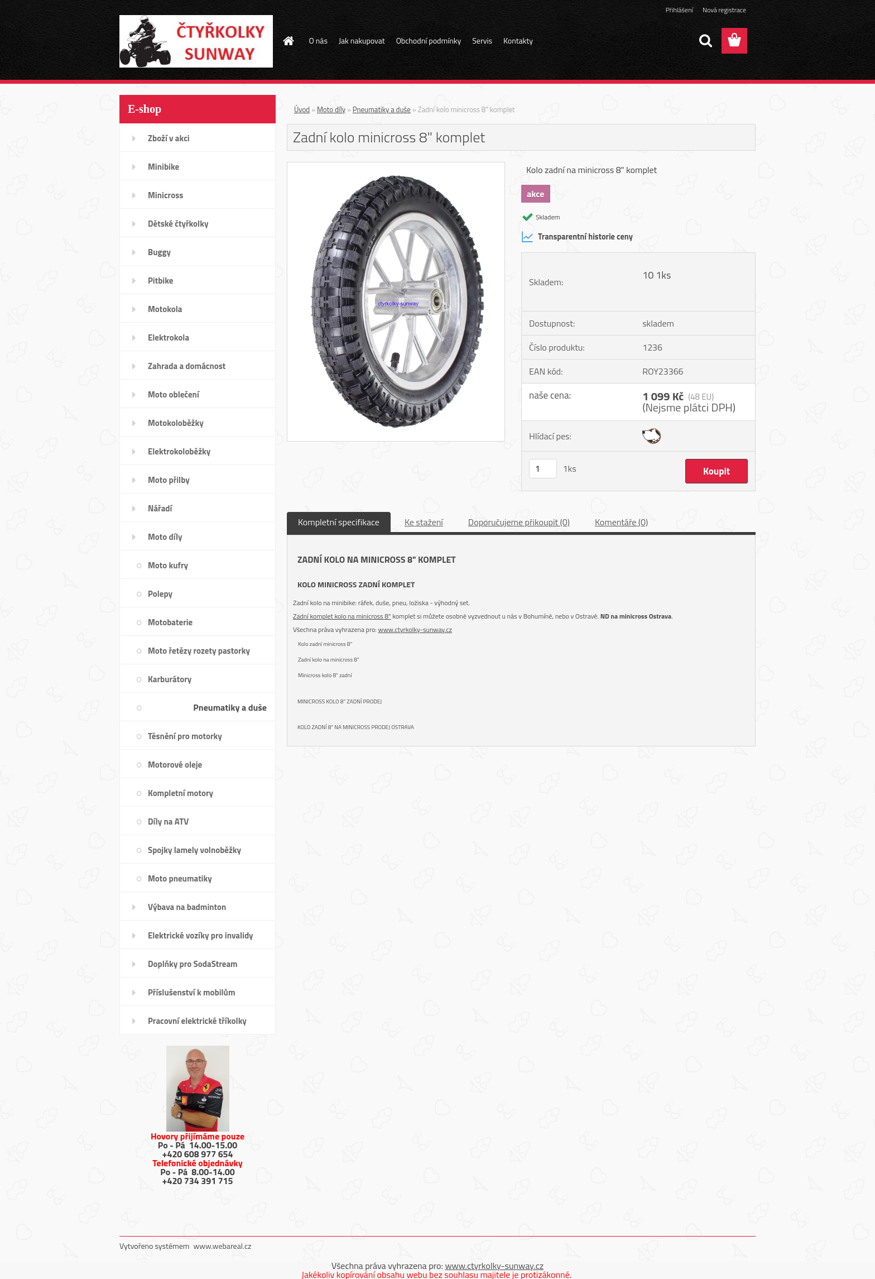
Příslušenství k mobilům (191, 992)
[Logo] (196, 41)
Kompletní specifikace (338, 522)
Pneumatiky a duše (230, 707)
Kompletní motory (180, 793)
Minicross (165, 195)
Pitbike (160, 280)
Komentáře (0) (621, 522)
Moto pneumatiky (180, 878)
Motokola (165, 309)
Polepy (160, 593)
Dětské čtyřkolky (178, 223)
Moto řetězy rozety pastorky (199, 650)
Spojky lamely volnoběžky (194, 850)
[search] (705, 41)
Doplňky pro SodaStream (193, 963)
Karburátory (169, 679)
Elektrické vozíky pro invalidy (200, 935)
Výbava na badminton (187, 906)
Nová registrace (724, 9)
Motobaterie (170, 622)
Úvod (302, 109)
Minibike (163, 166)
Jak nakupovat (362, 40)
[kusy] (543, 468)
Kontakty (518, 40)
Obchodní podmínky (428, 40)
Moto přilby (169, 479)
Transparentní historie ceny (577, 237)
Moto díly (165, 536)
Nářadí (160, 508)
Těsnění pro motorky (185, 736)
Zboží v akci (169, 138)
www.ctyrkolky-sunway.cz (415, 629)
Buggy (159, 252)
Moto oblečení (173, 394)
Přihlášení (679, 9)
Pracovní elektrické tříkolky (197, 1020)
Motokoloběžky (176, 422)
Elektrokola (168, 337)
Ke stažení (424, 522)
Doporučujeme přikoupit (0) (519, 522)
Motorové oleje (175, 764)
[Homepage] (288, 41)
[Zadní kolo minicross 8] (395, 167)
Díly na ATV (168, 821)
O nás (318, 40)
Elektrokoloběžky (179, 451)
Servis (482, 40)
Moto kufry (168, 565)
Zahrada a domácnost (186, 366)
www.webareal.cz (223, 1246)
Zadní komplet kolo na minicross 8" (342, 616)
